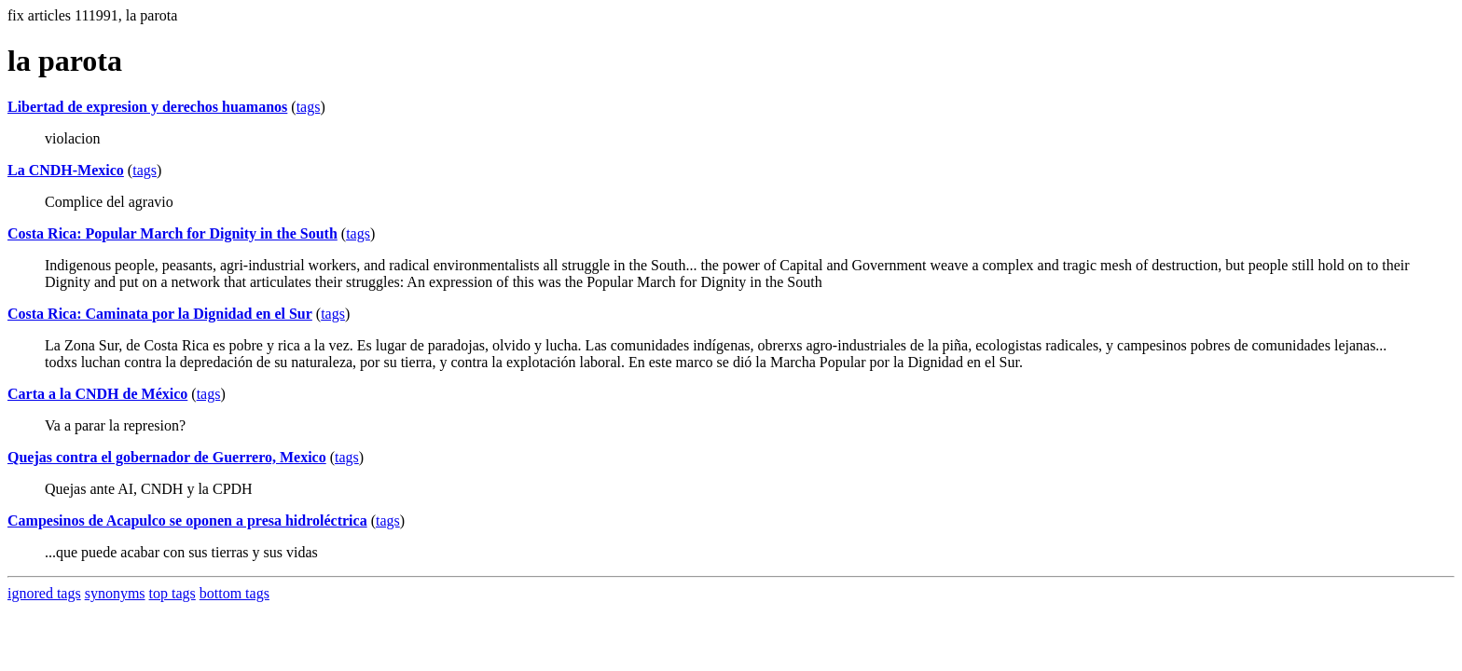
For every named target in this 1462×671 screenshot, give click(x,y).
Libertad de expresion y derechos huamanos (147, 107)
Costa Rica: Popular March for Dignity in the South (172, 233)
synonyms (115, 593)
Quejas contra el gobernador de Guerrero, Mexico (166, 457)
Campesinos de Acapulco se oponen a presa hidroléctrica (187, 520)
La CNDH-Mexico (65, 170)
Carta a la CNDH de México (97, 394)
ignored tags (44, 593)
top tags (172, 593)
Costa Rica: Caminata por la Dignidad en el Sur (159, 314)
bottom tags (234, 593)
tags (309, 107)
